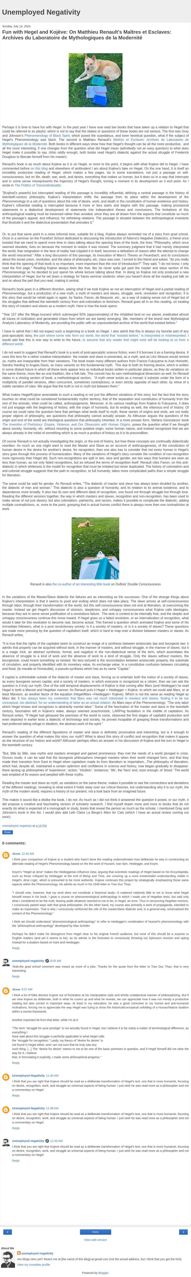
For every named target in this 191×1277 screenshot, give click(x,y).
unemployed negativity (28, 960)
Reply (16, 948)
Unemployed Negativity (41, 12)
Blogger (103, 1273)
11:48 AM (52, 1108)
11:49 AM (56, 1141)
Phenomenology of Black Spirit (47, 135)
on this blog (40, 168)
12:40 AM (28, 853)
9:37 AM (27, 989)
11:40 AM (52, 1075)
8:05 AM (55, 960)
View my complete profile (33, 1264)
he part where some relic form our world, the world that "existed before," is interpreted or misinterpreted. (111, 335)
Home (95, 1232)
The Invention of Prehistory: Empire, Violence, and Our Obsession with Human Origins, (66, 424)
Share (7, 832)
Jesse (16, 853)
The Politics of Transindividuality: (38, 185)
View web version (95, 1239)
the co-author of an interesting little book (81, 584)
